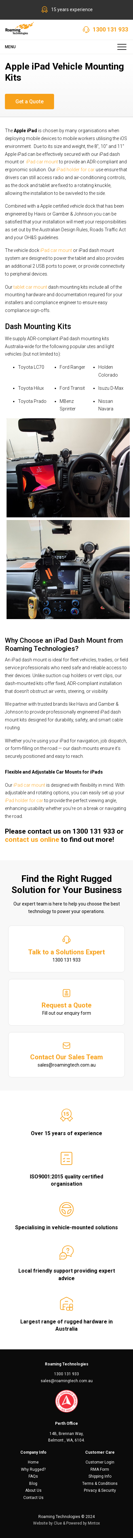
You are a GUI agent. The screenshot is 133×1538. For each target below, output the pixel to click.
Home (33, 1462)
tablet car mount (30, 287)
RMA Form (99, 1469)
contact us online (32, 839)
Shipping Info (99, 1476)
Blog (33, 1483)
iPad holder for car (75, 169)
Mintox (94, 1523)
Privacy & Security (100, 1490)
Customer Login (100, 1462)
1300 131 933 (110, 29)
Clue (58, 1523)
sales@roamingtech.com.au (67, 1381)
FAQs (33, 1476)
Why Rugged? (33, 1469)
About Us (33, 1490)
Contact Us (33, 1497)
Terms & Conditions (100, 1483)
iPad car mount (42, 161)
